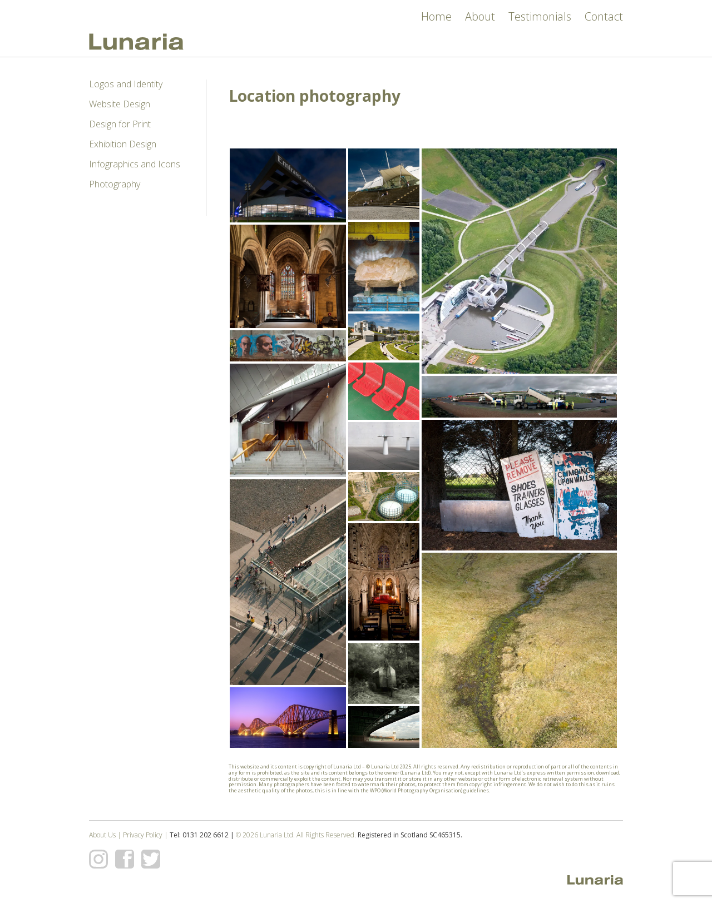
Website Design (119, 104)
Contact (604, 16)
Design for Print (120, 124)
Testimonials (539, 16)
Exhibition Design (122, 144)
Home (436, 16)
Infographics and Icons (134, 164)
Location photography (314, 95)
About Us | (106, 835)
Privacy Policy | (146, 835)
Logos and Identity (125, 84)
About (480, 16)
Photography (114, 184)
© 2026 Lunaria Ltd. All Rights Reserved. (296, 835)
